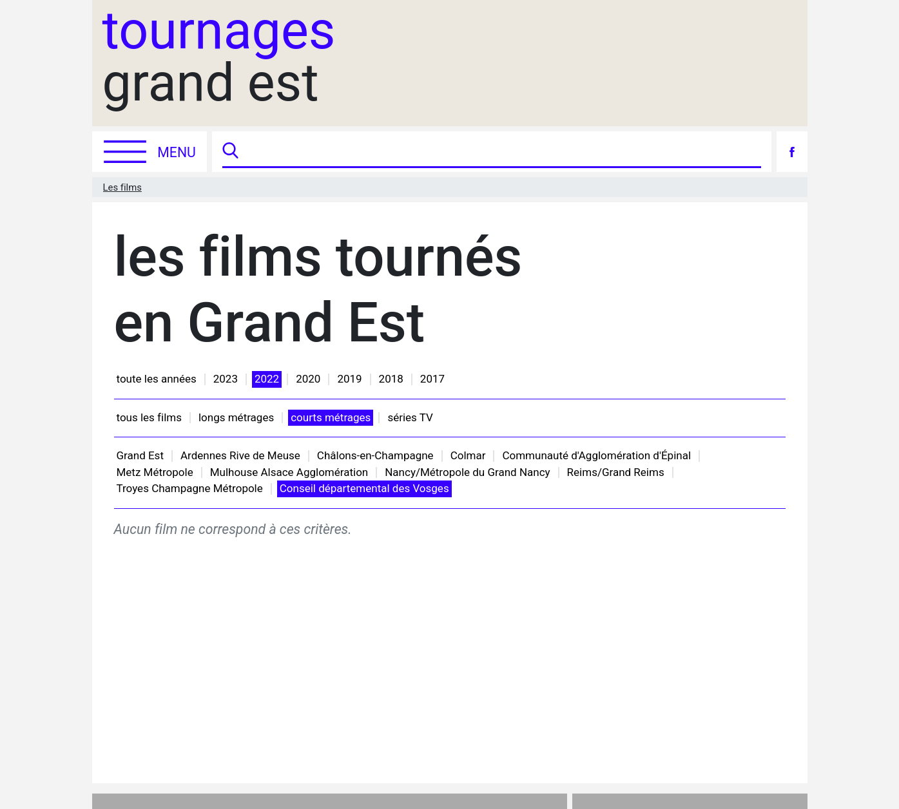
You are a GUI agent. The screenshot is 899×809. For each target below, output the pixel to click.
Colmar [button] (468, 455)
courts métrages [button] (331, 417)
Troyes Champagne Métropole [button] (190, 488)
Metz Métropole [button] (155, 472)
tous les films (149, 417)
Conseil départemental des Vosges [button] (364, 488)
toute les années (157, 378)
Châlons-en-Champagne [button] (375, 455)
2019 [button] (349, 378)
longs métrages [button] (236, 417)
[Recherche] (501, 151)
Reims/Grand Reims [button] (615, 472)
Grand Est (140, 455)
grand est (219, 57)
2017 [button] (432, 378)
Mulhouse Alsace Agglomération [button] (289, 472)
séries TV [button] (409, 417)
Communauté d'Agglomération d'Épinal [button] (596, 455)
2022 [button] (267, 378)
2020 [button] (308, 378)
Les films (122, 187)
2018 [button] (391, 378)
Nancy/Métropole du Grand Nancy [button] (467, 472)
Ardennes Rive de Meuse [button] (240, 455)
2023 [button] (225, 378)
